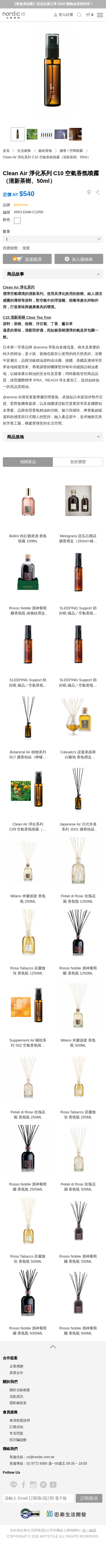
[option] (53, 72)
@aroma (21, 205)
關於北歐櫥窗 (20, 1390)
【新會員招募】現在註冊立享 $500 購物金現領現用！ (53, 4)
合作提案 (10, 1358)
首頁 (6, 151)
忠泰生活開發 (66, 1514)
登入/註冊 (66, 15)
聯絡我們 (10, 1449)
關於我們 (10, 1382)
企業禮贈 (16, 1366)
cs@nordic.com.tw (40, 1457)
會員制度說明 (20, 1420)
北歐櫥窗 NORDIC (14, 15)
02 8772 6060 (37, 1463)
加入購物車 (82, 259)
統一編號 (89, 1530)
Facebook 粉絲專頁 (23, 1484)
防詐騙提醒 (18, 1440)
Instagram (33, 1484)
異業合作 (16, 1373)
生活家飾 (24, 151)
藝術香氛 (45, 151)
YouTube (53, 1484)
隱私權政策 (18, 1403)
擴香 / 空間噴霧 (71, 151)
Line (13, 1484)
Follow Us (11, 1472)
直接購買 (33, 259)
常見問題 (16, 1433)
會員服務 (10, 1412)
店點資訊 (16, 1396)
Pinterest (43, 1484)
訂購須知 (16, 1427)
